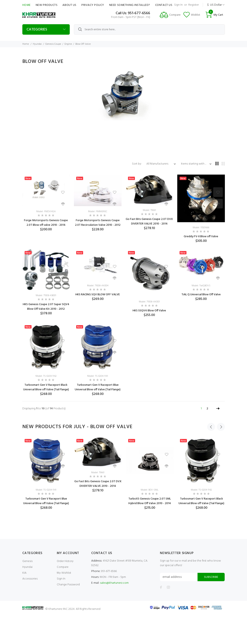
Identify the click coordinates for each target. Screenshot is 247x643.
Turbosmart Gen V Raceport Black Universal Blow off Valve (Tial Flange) (46, 387)
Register (193, 4)
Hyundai (37, 44)
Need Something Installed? (129, 5)
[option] (46, 473)
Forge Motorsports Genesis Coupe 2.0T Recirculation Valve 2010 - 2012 (97, 222)
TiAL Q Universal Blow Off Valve (201, 294)
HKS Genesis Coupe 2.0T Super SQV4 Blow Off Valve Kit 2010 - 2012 (46, 306)
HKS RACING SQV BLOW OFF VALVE (97, 294)
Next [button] (221, 427)
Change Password (68, 584)
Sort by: (137, 163)
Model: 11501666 (201, 228)
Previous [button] (211, 427)
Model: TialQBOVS (201, 286)
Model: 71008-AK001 (149, 302)
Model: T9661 (149, 210)
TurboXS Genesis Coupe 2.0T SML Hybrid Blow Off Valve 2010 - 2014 (149, 501)
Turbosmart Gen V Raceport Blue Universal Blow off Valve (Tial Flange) (97, 387)
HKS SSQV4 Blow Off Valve (149, 310)
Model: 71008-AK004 (97, 286)
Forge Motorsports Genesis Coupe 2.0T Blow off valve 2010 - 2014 (46, 222)
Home (26, 5)
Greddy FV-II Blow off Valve (201, 236)
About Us (69, 5)
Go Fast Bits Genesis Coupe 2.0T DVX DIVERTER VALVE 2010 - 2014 (149, 221)
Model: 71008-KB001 (46, 295)
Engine (68, 44)
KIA (24, 573)
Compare (62, 567)
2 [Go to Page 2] (207, 408)
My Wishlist (64, 573)
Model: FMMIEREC (97, 211)
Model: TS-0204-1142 (46, 376)
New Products (47, 5)
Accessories (30, 578)
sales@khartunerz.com (114, 583)
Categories (37, 30)
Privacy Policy (92, 5)
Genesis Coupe (53, 44)
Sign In (178, 4)
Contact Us (163, 5)
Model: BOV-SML (149, 490)
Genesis (27, 561)
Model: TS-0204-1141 (97, 376)
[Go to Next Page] (218, 409)
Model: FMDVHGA (46, 211)
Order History (65, 561)
